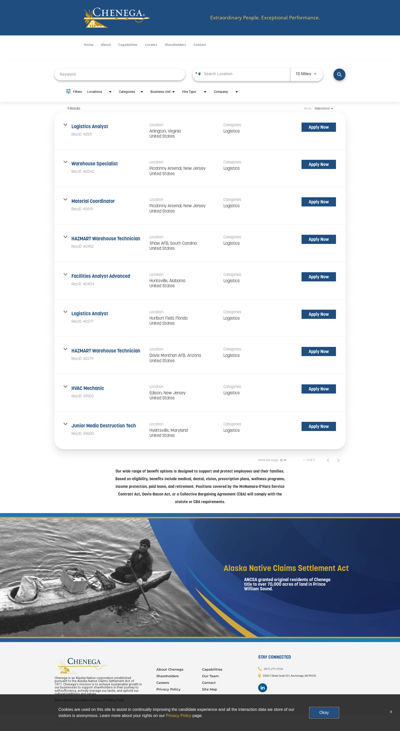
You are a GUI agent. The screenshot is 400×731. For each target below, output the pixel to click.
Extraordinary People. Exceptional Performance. (265, 17)
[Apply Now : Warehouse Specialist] (319, 164)
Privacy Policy (168, 689)
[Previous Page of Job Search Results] (328, 460)
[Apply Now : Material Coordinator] (319, 201)
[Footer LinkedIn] (262, 687)
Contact (200, 44)
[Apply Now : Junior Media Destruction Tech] (319, 426)
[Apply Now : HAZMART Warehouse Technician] (319, 239)
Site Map (209, 689)
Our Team (210, 676)
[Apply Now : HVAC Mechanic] (319, 389)
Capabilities (127, 44)
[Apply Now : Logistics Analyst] (319, 127)
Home (88, 44)
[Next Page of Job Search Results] (338, 460)
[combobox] (120, 74)
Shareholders (175, 44)
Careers (151, 44)
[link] (200, 131)
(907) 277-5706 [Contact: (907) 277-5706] (273, 668)
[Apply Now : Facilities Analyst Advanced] (319, 276)
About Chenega (169, 669)
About (106, 44)
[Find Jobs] (339, 75)
